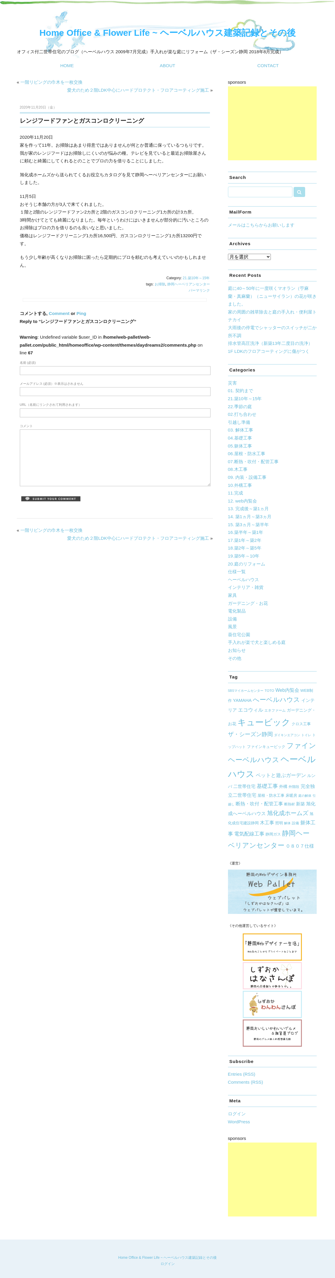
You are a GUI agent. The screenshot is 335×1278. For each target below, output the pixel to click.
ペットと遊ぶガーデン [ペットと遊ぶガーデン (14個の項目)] (281, 775)
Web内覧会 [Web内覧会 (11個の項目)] (287, 690)
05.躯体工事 (240, 445)
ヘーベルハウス (243, 579)
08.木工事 (237, 469)
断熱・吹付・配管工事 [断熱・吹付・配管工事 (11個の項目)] (259, 803)
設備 (232, 618)
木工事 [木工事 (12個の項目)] (267, 822)
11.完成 (235, 492)
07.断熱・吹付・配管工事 (253, 461)
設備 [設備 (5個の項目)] (295, 823)
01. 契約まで (240, 390)
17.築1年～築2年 (244, 540)
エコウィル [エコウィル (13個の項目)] (250, 710)
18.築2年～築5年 (244, 547)
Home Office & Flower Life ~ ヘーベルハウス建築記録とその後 (167, 33)
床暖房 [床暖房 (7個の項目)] (291, 795)
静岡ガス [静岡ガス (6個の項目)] (273, 834)
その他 (234, 658)
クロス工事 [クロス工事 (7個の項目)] (301, 724)
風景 (232, 626)
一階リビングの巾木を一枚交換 (51, 82)
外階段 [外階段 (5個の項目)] (294, 787)
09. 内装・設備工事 (247, 477)
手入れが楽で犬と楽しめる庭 (257, 642)
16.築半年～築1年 (245, 532)
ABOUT (167, 65)
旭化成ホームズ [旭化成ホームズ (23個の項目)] (287, 813)
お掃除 (160, 284)
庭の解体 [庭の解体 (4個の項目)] (304, 795)
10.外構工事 (240, 485)
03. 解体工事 (240, 429)
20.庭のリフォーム (246, 563)
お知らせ (237, 650)
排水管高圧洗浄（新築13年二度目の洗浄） (270, 343)
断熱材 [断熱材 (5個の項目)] (289, 804)
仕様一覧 (237, 571)
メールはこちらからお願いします (261, 224)
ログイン (237, 1113)
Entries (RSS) (241, 1074)
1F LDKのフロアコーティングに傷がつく (269, 351)
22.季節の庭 (240, 406)
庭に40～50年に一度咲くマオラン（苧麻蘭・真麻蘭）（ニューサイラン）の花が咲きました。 (272, 296)
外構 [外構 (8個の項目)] (283, 786)
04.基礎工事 (240, 437)
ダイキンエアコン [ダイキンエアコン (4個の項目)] (287, 735)
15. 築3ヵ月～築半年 (248, 524)
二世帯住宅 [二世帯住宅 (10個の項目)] (244, 786)
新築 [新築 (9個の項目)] (300, 804)
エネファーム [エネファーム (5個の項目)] (275, 710)
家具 (232, 595)
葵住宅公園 (239, 634)
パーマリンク (199, 290)
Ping (81, 313)
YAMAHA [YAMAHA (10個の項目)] (242, 700)
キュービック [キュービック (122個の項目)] (263, 722)
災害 (232, 382)
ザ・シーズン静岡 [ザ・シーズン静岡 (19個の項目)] (250, 734)
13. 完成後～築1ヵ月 (248, 508)
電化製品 (237, 610)
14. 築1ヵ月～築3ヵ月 (249, 516)
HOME (67, 65)
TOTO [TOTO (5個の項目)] (269, 690)
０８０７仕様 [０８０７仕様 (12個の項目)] (300, 846)
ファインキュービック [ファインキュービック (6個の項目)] (266, 747)
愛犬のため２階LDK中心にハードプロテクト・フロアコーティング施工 (138, 90)
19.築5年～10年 (243, 555)
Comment (59, 313)
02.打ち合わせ (242, 414)
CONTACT (268, 65)
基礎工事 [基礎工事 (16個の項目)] (267, 786)
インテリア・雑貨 (245, 587)
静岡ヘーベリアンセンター (188, 284)
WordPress (239, 1121)
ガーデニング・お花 (248, 603)
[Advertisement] (272, 123)
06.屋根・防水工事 (246, 453)
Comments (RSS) (245, 1082)
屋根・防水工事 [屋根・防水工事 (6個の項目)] (271, 796)
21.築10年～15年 (196, 278)
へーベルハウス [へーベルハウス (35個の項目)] (276, 699)
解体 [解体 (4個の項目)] (287, 823)
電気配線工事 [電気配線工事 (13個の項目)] (249, 834)
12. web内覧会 (242, 500)
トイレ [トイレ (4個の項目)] (306, 735)
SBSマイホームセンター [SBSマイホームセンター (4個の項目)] (245, 690)
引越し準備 (239, 422)
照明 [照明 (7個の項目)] (279, 823)
